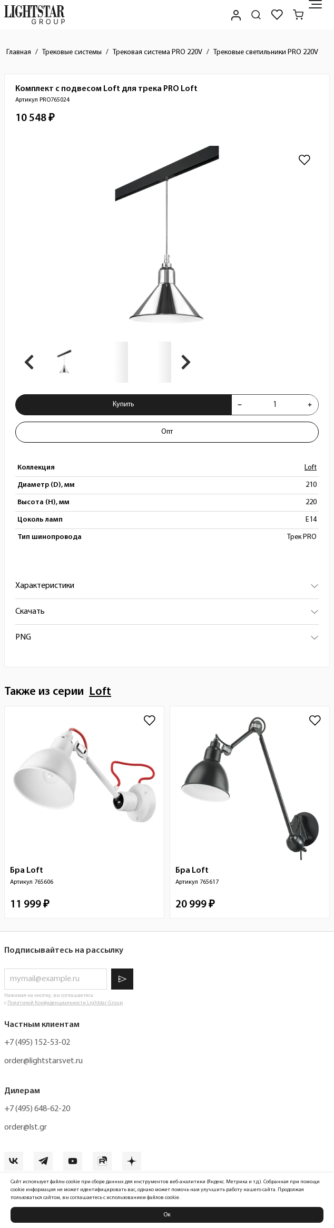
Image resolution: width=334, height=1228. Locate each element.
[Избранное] (277, 14)
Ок (167, 1215)
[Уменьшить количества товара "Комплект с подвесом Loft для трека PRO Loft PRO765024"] (239, 405)
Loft (310, 468)
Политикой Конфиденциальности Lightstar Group (65, 1003)
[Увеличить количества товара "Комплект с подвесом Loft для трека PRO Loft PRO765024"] (309, 405)
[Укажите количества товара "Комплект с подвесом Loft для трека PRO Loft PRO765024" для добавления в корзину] (274, 405)
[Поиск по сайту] (256, 14)
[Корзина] (298, 14)
